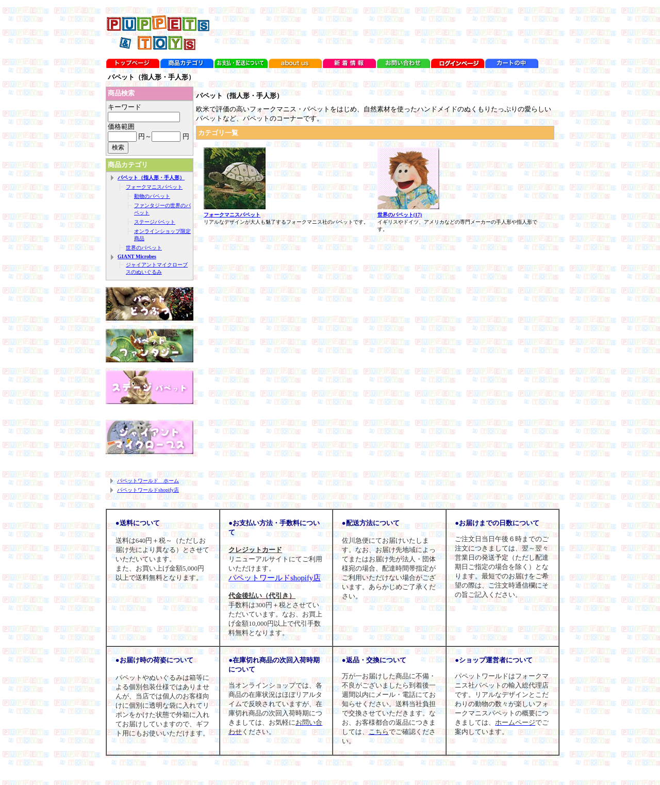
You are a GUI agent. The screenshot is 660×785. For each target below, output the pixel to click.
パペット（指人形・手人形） (151, 177)
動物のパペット (152, 196)
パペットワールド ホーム (148, 480)
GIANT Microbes (137, 256)
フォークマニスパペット (154, 187)
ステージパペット (154, 222)
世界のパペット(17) (399, 215)
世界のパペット (144, 247)
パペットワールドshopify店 (148, 490)
